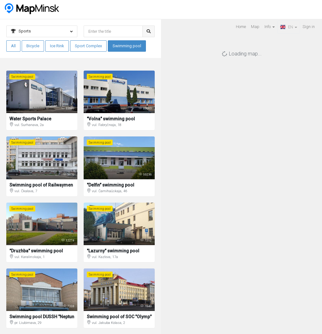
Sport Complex (88, 45)
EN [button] (288, 27)
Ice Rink (57, 45)
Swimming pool (127, 45)
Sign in (309, 26)
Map (255, 26)
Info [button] (269, 26)
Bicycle (32, 45)
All (13, 45)
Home (241, 26)
